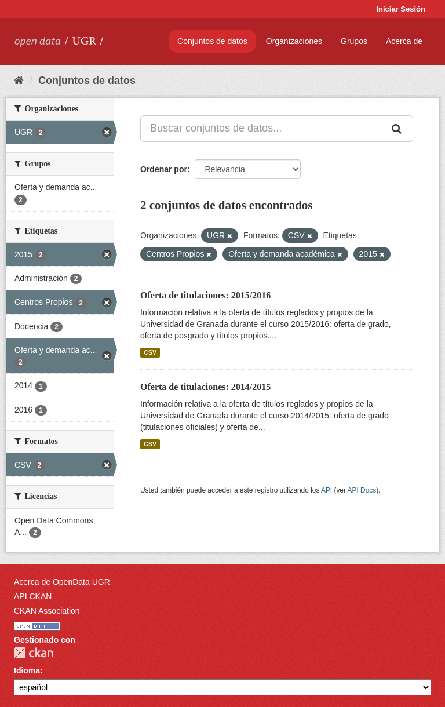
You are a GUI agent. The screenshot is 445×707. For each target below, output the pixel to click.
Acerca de (404, 41)
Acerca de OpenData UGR (62, 581)
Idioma (27, 670)
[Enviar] (397, 128)
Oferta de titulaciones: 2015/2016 (205, 295)
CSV (150, 352)
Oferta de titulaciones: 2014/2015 (205, 387)
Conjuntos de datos (212, 41)
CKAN (33, 653)
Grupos (354, 41)
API (326, 490)
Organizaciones (294, 41)
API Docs (362, 490)
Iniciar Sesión (400, 9)
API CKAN (33, 596)
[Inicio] (19, 80)
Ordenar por (163, 169)
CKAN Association (47, 610)
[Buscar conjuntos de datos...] (261, 128)
